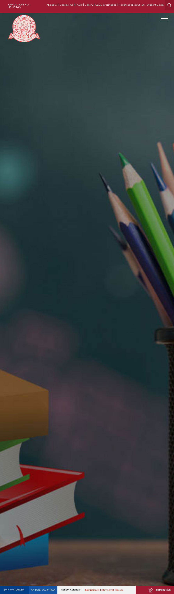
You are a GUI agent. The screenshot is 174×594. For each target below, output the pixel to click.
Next (171, 298)
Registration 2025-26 (132, 5)
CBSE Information (106, 5)
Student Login (155, 5)
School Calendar (43, 590)
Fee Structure (14, 590)
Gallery (89, 5)
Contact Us (66, 5)
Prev (3, 298)
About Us (52, 5)
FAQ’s (78, 5)
